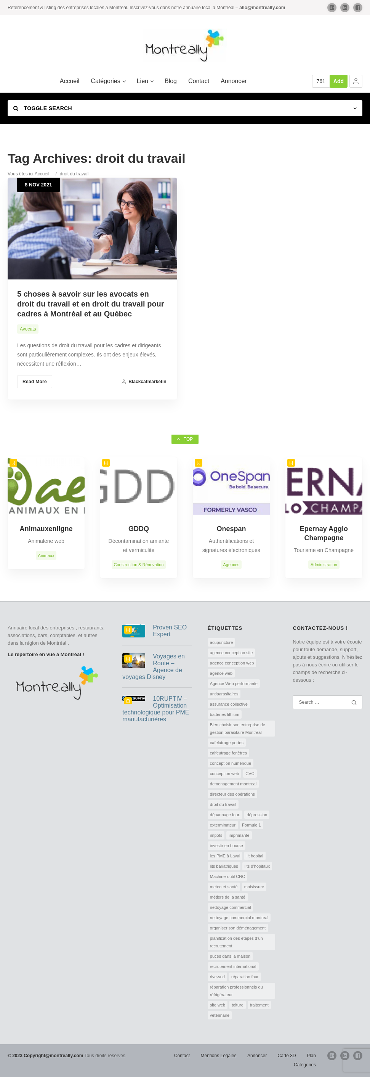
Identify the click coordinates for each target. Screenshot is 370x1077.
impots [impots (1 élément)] (216, 835)
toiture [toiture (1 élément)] (237, 1005)
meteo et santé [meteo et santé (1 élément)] (224, 886)
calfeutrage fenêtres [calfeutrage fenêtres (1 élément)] (228, 753)
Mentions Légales (218, 1055)
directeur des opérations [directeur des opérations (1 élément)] (232, 794)
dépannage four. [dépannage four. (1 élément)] (225, 814)
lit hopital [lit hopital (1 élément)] (255, 856)
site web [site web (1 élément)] (217, 1005)
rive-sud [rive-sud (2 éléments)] (217, 976)
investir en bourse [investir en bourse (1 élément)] (226, 845)
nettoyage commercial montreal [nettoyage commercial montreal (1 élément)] (239, 917)
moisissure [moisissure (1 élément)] (254, 886)
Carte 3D (287, 1055)
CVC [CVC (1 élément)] (249, 773)
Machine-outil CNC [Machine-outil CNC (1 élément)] (227, 876)
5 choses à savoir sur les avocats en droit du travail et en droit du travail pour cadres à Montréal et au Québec (90, 304)
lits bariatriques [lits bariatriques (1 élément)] (224, 866)
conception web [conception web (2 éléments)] (224, 773)
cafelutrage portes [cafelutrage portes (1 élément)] (226, 742)
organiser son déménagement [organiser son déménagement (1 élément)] (238, 928)
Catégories (305, 1064)
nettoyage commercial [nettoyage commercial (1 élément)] (230, 907)
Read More (34, 381)
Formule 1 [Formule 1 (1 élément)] (251, 825)
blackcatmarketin (143, 381)
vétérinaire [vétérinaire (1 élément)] (219, 1015)
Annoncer (257, 1055)
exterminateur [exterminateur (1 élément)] (222, 825)
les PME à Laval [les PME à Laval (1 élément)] (225, 856)
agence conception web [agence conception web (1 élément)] (232, 663)
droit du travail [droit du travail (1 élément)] (223, 804)
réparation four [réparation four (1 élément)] (245, 976)
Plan (311, 1055)
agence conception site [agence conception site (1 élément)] (231, 652)
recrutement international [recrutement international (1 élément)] (233, 966)
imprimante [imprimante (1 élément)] (239, 835)
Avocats (28, 329)
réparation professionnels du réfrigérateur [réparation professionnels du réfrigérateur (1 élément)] (236, 991)
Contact (182, 1055)
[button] (355, 81)
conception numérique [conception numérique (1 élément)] (230, 763)
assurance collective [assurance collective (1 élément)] (229, 704)
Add (338, 81)
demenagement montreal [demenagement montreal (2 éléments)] (233, 784)
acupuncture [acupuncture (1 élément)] (221, 642)
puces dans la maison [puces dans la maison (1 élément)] (230, 956)
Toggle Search (42, 108)
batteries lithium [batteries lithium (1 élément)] (224, 714)
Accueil (42, 174)
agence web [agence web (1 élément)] (221, 673)
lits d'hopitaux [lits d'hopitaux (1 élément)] (257, 866)
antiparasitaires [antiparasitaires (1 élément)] (224, 694)
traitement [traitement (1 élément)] (259, 1005)
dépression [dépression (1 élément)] (257, 814)
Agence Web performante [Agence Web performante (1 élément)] (234, 683)
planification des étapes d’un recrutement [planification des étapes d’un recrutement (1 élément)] (236, 942)
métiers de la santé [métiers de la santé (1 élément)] (227, 897)
